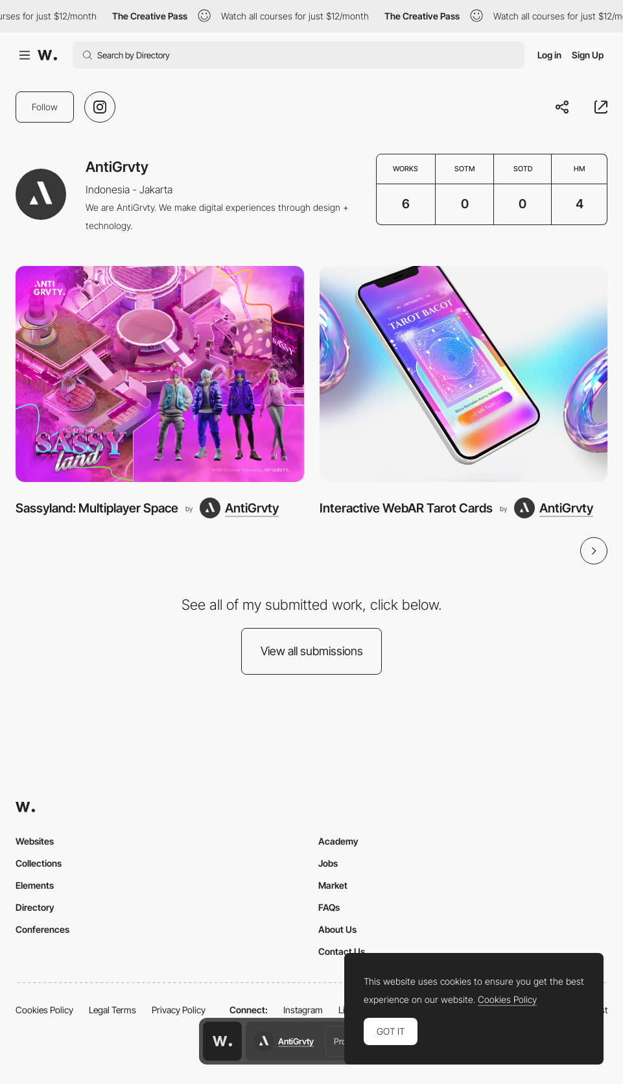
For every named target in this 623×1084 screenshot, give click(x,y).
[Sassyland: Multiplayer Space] (160, 374)
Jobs (328, 863)
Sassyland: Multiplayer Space (97, 508)
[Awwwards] (47, 55)
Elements (35, 885)
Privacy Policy (179, 1009)
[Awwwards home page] (222, 1041)
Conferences (42, 929)
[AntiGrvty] (239, 508)
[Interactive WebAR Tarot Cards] (464, 374)
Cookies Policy (44, 1009)
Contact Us (341, 951)
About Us (337, 929)
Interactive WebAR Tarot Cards (406, 508)
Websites (35, 841)
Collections (39, 863)
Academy (338, 841)
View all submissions (312, 651)
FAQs (329, 907)
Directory (35, 907)
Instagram (303, 1009)
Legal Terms (112, 1009)
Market (332, 885)
